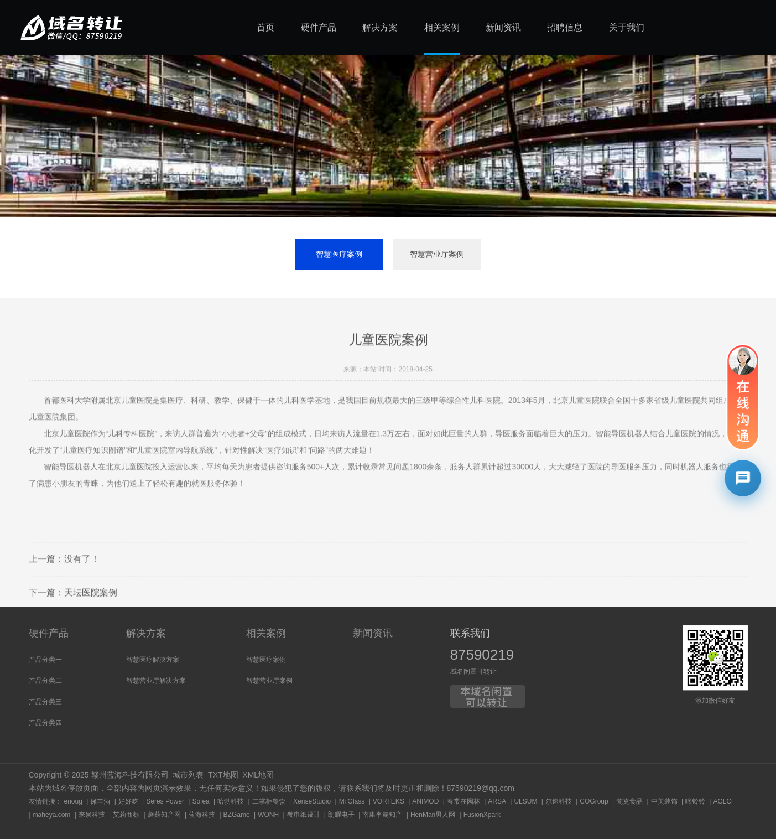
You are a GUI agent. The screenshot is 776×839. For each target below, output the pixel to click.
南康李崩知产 (382, 815)
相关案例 (266, 633)
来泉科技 (92, 815)
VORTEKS (388, 801)
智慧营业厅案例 (437, 254)
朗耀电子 (341, 815)
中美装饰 (664, 801)
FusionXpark (482, 815)
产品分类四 (45, 723)
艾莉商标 (126, 815)
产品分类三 (45, 702)
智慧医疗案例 (339, 254)
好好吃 (128, 801)
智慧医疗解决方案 (152, 660)
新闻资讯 (373, 633)
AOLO (722, 801)
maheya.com (52, 815)
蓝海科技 (202, 815)
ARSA (497, 801)
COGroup (594, 801)
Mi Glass (352, 801)
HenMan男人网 (432, 815)
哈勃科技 (230, 801)
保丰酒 (100, 801)
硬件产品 (49, 633)
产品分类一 (45, 660)
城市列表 (188, 774)
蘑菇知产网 (164, 815)
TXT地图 (223, 774)
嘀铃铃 (695, 801)
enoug (73, 801)
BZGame (236, 815)
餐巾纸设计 (303, 815)
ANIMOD (425, 801)
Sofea (200, 801)
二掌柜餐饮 (268, 801)
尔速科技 (558, 801)
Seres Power (165, 801)
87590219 (482, 654)
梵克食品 (629, 801)
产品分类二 (45, 681)
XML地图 (258, 774)
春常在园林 (463, 801)
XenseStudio (312, 801)
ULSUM (525, 801)
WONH (268, 815)
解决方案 (146, 633)
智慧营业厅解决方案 (156, 681)
